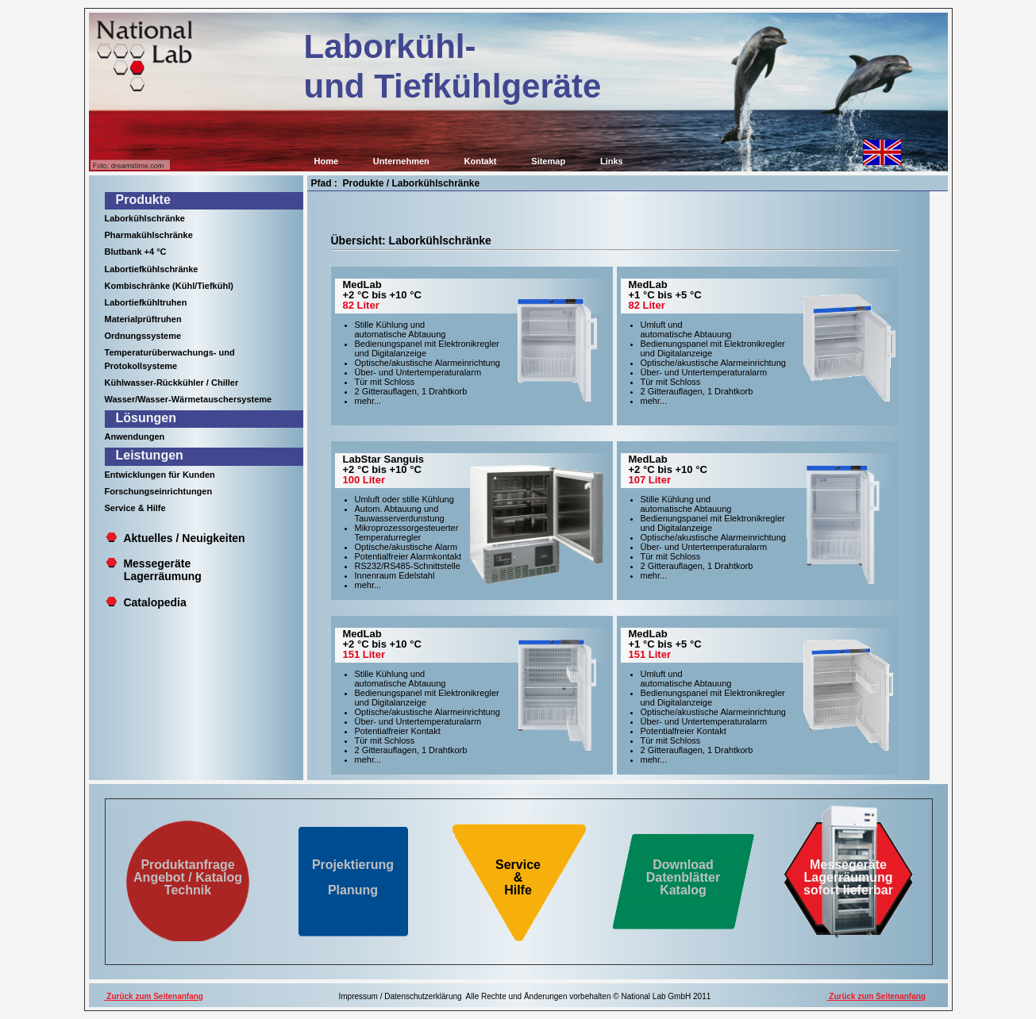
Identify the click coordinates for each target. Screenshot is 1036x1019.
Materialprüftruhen (143, 319)
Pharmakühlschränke (149, 235)
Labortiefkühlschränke (151, 269)
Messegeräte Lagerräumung (154, 570)
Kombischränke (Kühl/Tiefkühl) (169, 285)
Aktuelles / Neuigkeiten (184, 538)
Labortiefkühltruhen (146, 302)
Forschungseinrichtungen (159, 491)
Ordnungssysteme (143, 335)
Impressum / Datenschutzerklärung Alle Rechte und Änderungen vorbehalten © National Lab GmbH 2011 (525, 996)
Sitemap (548, 161)
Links (611, 161)
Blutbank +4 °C (136, 251)
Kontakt (480, 161)
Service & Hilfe (135, 508)
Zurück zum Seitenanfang (154, 996)
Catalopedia (154, 602)
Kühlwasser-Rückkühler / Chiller (172, 382)
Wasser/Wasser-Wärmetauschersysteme (188, 399)
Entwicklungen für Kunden (160, 474)
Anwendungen (135, 436)
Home (326, 161)
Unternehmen (401, 161)
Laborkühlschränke (145, 218)
